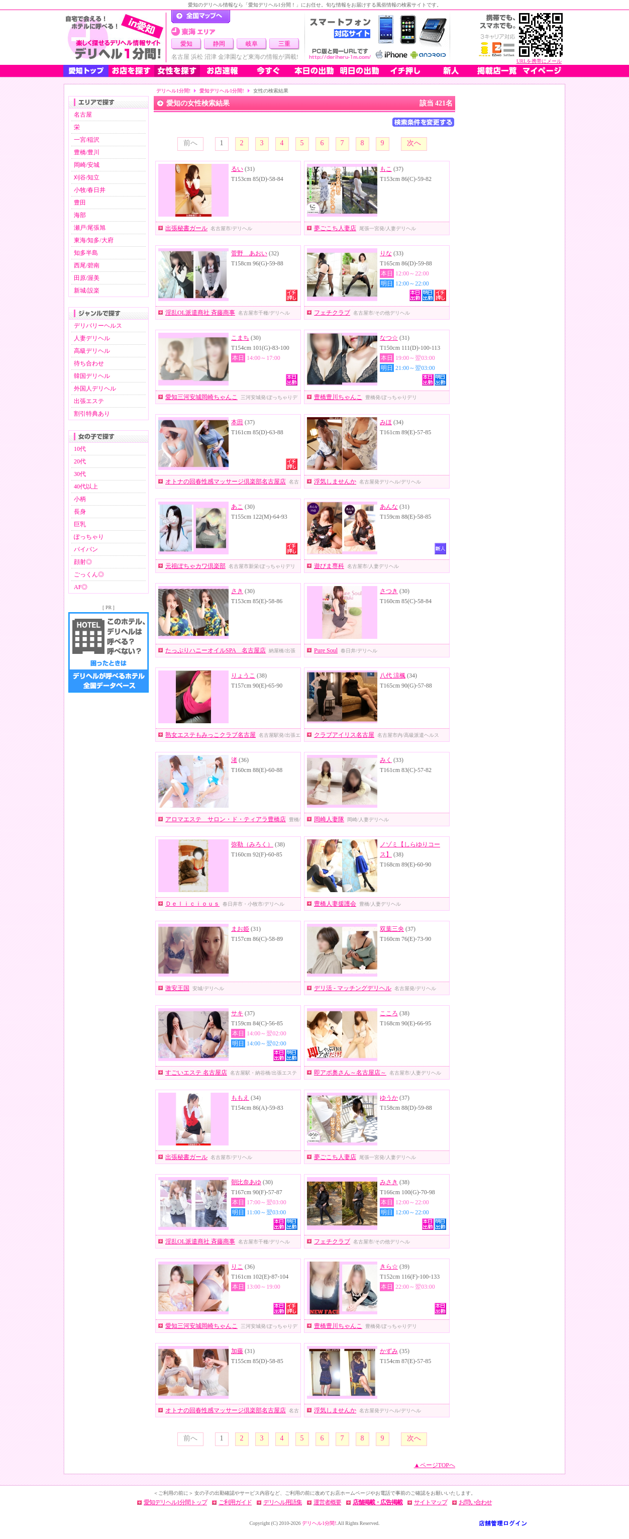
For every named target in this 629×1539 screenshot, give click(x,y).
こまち (240, 337)
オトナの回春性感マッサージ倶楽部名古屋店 (225, 481)
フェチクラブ (332, 312)
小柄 (80, 499)
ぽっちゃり (89, 536)
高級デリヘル (92, 350)
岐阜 (252, 43)
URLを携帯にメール (539, 61)
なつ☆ (389, 337)
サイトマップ (430, 1502)
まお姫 (240, 928)
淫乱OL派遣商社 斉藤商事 (200, 312)
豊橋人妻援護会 (335, 903)
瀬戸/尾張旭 (90, 227)
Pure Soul (326, 650)
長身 (80, 511)
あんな (389, 506)
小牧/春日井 (90, 190)
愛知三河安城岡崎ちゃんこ (201, 397)
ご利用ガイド (235, 1502)
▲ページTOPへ (434, 1465)
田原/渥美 (86, 277)
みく (386, 759)
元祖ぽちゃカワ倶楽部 (195, 565)
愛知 (186, 43)
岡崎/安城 (86, 164)
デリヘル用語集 (282, 1502)
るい (237, 168)
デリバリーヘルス (98, 325)
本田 (237, 422)
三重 (284, 43)
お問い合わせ (475, 1502)
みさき (389, 1182)
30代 (80, 473)
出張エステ (89, 401)
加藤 (237, 1351)
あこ (237, 506)
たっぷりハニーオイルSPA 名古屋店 (215, 650)
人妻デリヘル (92, 338)
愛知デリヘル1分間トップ (175, 1502)
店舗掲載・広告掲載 (377, 1502)
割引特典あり (92, 413)
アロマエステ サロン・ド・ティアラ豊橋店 (225, 819)
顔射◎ (83, 561)
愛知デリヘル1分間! (221, 90)
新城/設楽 (86, 290)
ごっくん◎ (89, 574)
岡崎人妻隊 (329, 819)
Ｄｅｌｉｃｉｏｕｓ (192, 903)
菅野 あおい (249, 253)
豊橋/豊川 (86, 152)
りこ (237, 1266)
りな (386, 253)
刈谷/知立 (86, 177)
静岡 (219, 43)
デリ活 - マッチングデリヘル (352, 988)
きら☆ (389, 1266)
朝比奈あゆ (246, 1182)
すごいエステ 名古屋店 (196, 1072)
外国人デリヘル (95, 388)
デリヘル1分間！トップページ (200, 16)
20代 (80, 461)
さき (237, 591)
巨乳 (80, 524)
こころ (389, 1013)
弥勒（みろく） (252, 844)
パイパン (86, 549)
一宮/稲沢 (86, 139)
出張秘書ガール (186, 228)
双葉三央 (392, 928)
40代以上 (86, 486)
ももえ (240, 1097)
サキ (237, 1013)
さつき (389, 591)
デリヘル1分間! (173, 90)
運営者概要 (327, 1502)
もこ (386, 168)
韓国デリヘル (92, 375)
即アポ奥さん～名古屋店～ (350, 1072)
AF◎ (80, 587)
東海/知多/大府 (94, 240)
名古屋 (83, 114)
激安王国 (177, 988)
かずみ (389, 1351)
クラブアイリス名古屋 (344, 734)
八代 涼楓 (392, 675)
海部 (80, 215)
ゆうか (389, 1097)
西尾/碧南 (86, 265)
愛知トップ (86, 71)
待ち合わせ (89, 363)
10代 (80, 448)
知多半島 (86, 252)
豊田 (80, 202)
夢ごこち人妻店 (335, 228)
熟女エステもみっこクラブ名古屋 (210, 734)
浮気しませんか (335, 481)
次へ (414, 143)
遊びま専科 (329, 565)
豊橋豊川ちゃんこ (338, 397)
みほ (386, 422)
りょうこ (243, 675)
